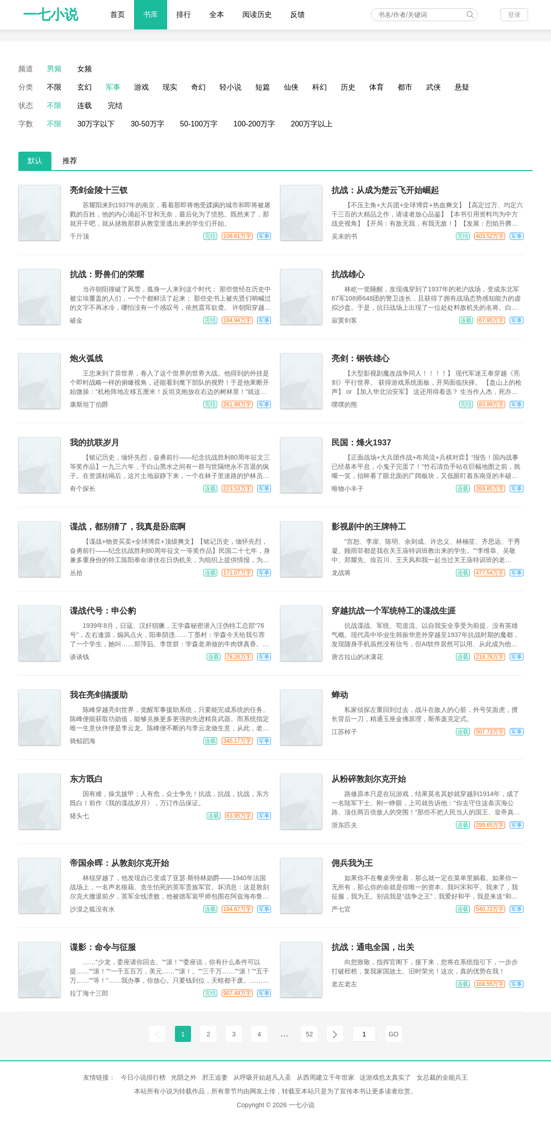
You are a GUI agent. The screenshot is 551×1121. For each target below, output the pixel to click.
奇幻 (198, 87)
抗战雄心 (348, 274)
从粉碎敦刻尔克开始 (369, 779)
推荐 (69, 161)
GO (393, 1034)
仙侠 (291, 87)
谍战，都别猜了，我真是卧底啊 (128, 526)
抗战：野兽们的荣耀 (107, 274)
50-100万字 (199, 124)
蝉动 (340, 695)
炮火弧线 (86, 358)
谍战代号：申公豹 (103, 610)
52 (309, 1034)
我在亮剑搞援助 (99, 695)
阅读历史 (257, 14)
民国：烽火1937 (361, 442)
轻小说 (230, 87)
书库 (150, 14)
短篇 (262, 87)
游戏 (141, 87)
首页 (117, 14)
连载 (84, 105)
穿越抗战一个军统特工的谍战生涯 (393, 610)
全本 (216, 14)
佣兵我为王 (352, 863)
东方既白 (86, 779)
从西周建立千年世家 (325, 1077)
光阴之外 (184, 1077)
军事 (113, 87)
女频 (84, 69)
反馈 (297, 14)
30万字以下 (96, 124)
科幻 (319, 87)
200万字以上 (312, 124)
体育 (376, 87)
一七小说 (50, 14)
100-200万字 (254, 124)
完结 (115, 105)
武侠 (433, 87)
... (284, 1033)
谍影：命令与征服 (103, 947)
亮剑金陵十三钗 (99, 190)
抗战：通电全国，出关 (373, 947)
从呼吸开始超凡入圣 (262, 1077)
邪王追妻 (215, 1077)
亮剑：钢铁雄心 (360, 358)
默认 (35, 161)
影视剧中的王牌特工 (369, 526)
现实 (170, 87)
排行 (183, 14)
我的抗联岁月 (94, 442)
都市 (405, 87)
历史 (348, 87)
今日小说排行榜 (143, 1077)
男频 (54, 69)
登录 (514, 14)
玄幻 (84, 87)
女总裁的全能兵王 (442, 1077)
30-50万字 (147, 124)
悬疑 (462, 87)
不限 (54, 87)
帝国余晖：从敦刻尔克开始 (119, 863)
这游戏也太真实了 (385, 1077)
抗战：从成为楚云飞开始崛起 (385, 190)
